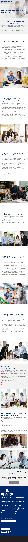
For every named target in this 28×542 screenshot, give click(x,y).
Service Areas (22, 538)
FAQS (2, 512)
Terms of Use (3, 538)
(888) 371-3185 (17, 511)
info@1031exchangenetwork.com (20, 513)
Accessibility (16, 538)
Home (2, 507)
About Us (2, 508)
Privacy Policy (10, 538)
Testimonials (3, 510)
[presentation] (8, 525)
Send (5, 529)
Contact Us (14, 482)
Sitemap (2, 540)
